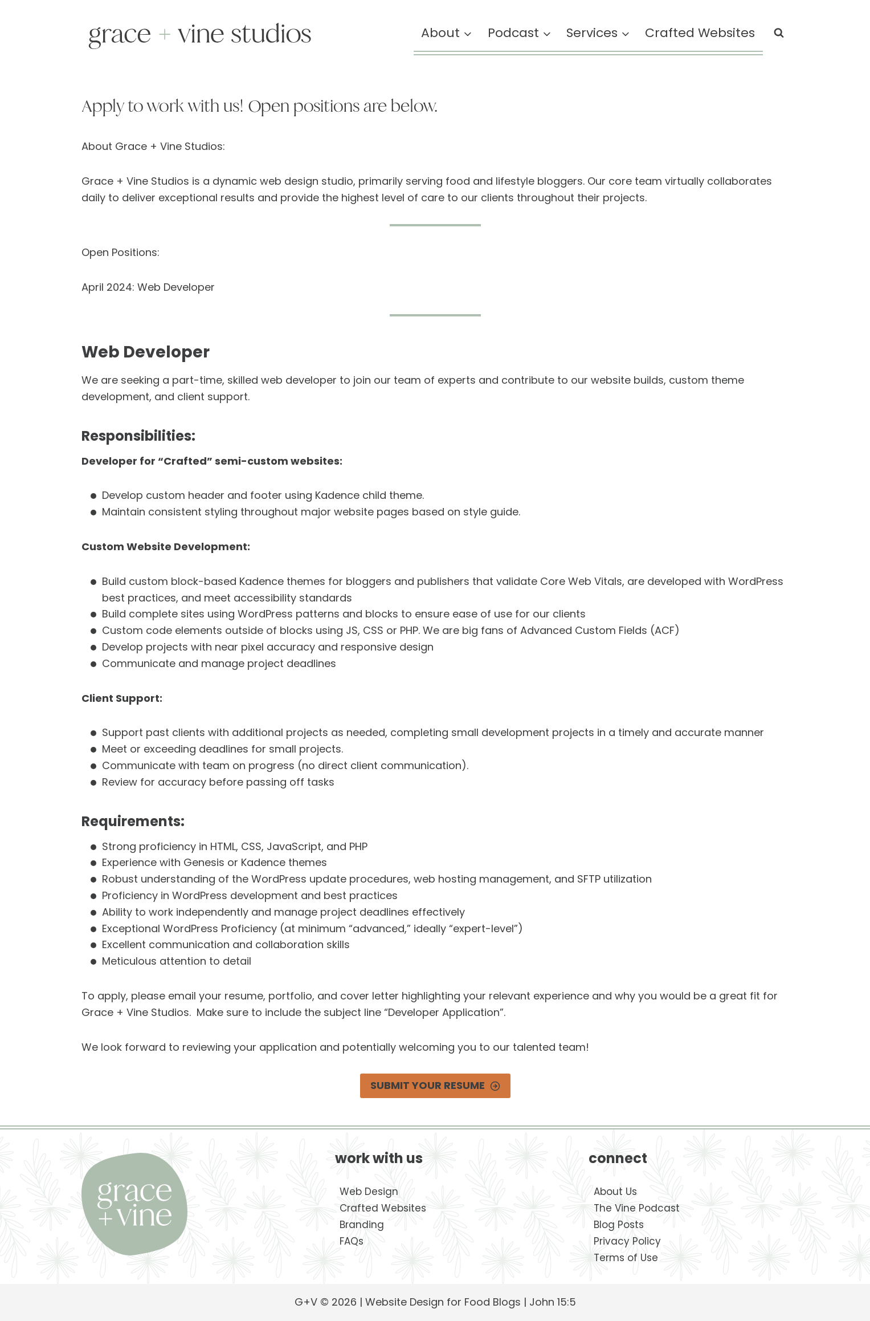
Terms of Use (626, 1258)
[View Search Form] (779, 33)
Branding (362, 1224)
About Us (615, 1191)
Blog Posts (619, 1224)
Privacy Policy (627, 1241)
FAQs (351, 1241)
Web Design (369, 1191)
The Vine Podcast (637, 1208)
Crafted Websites (700, 33)
